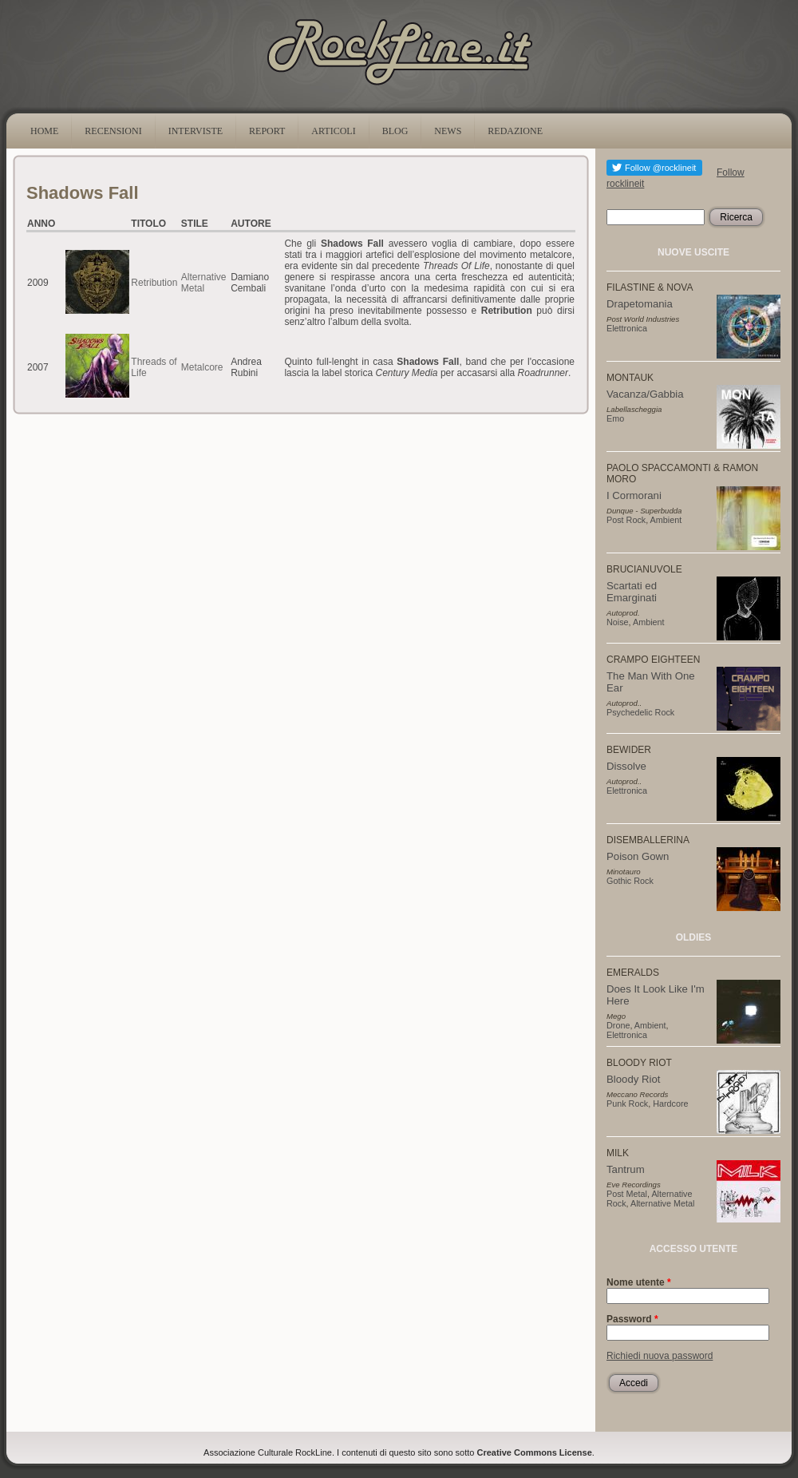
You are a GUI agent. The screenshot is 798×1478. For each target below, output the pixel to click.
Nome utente (638, 1282)
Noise (617, 622)
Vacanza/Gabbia (645, 394)
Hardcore (670, 1103)
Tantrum (625, 1169)
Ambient (666, 520)
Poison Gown (637, 856)
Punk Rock (627, 1103)
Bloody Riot (633, 1079)
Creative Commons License (534, 1452)
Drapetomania (639, 304)
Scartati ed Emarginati (631, 592)
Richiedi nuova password (659, 1355)
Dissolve (626, 766)
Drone (618, 1025)
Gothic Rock (630, 881)
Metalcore (202, 367)
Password (632, 1319)
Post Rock (626, 520)
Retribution (154, 282)
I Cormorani (634, 495)
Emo (615, 418)
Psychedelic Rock (640, 712)
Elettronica (626, 328)
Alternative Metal (204, 282)
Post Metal (626, 1194)
